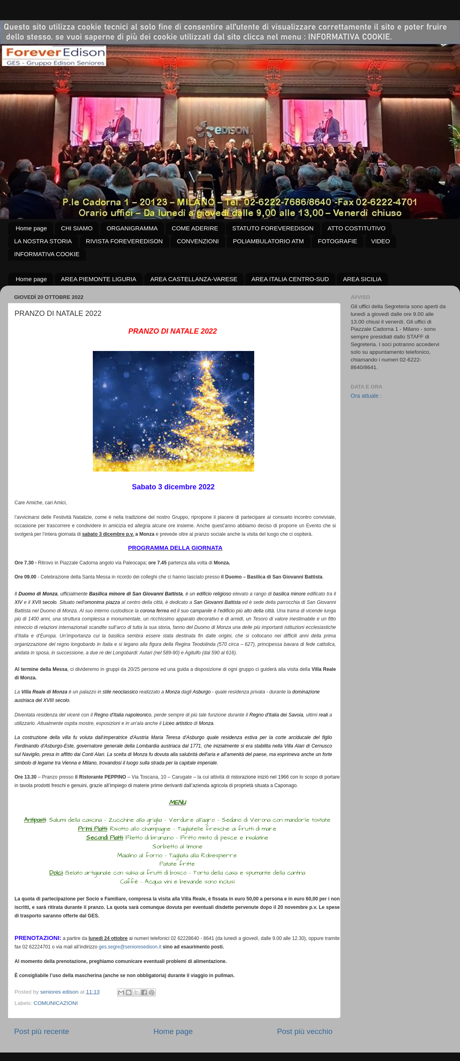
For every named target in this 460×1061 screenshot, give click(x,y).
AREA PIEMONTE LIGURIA (98, 279)
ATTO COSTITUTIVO (357, 228)
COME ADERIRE (195, 228)
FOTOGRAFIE (337, 241)
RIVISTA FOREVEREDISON (124, 241)
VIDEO (380, 241)
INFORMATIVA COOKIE (46, 254)
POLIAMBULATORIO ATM (268, 241)
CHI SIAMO (76, 228)
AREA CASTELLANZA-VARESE (194, 279)
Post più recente (41, 1031)
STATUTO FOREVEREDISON (273, 228)
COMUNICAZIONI (55, 1003)
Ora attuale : (366, 396)
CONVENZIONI (198, 241)
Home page (31, 228)
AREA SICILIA (362, 279)
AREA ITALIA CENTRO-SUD (290, 279)
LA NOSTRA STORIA (43, 241)
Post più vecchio (304, 1031)
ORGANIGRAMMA (132, 228)
